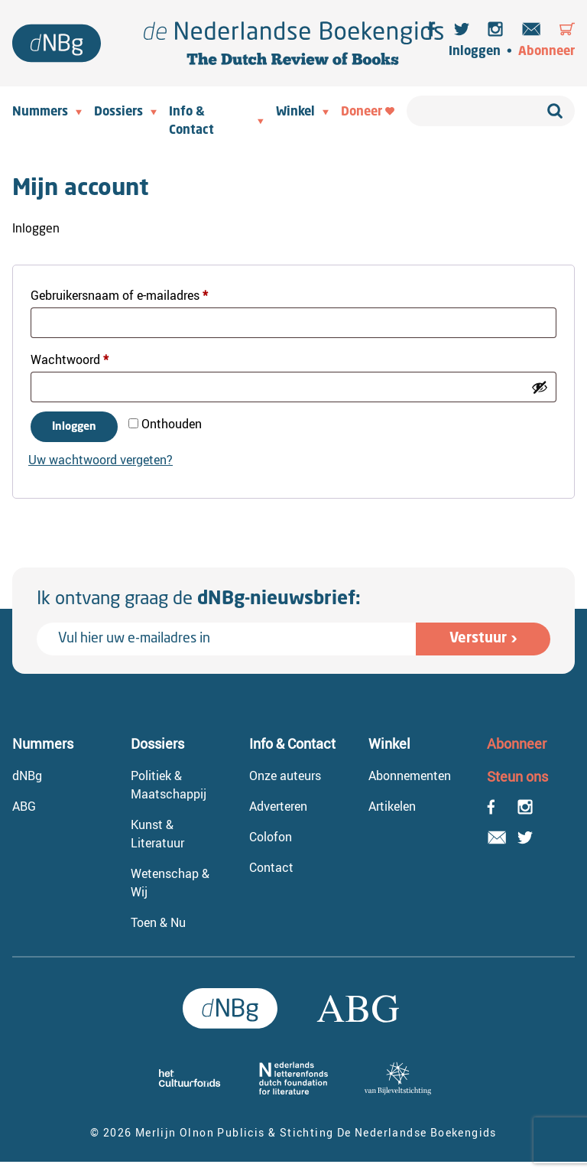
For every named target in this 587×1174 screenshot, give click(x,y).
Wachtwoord (88, 357)
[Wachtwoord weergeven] (539, 387)
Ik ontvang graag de (199, 599)
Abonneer (546, 52)
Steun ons (517, 776)
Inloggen (475, 52)
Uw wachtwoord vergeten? (100, 459)
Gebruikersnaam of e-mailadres (138, 293)
